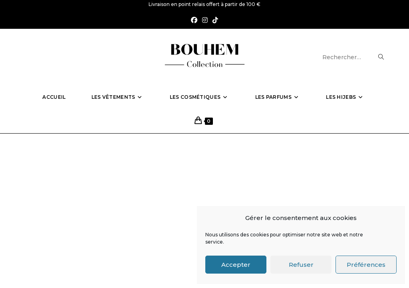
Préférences (366, 264)
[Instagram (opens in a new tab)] (205, 20)
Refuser (301, 264)
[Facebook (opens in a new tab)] (194, 20)
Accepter (235, 264)
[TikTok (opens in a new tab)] (215, 20)
